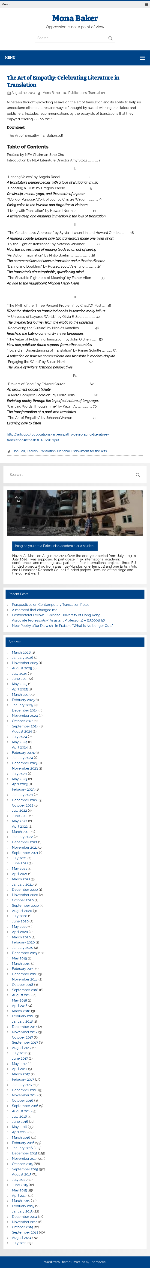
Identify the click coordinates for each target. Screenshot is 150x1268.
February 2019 (23, 969)
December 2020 (25, 890)
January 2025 (22, 705)
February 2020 (23, 942)
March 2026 (21, 652)
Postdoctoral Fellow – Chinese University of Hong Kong (56, 615)
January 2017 (22, 1085)
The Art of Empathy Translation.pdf (35, 135)
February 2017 (23, 1079)
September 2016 (25, 1106)
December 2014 (24, 1217)
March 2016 (21, 1137)
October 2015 (22, 1164)
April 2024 (20, 747)
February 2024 (23, 753)
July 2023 (19, 774)
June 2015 (20, 1185)
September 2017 (25, 1042)
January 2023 (22, 795)
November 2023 (25, 768)
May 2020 (19, 927)
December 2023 (25, 763)
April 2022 (20, 826)
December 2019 (24, 953)
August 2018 (22, 995)
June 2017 (20, 1058)
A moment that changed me (34, 610)
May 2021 (19, 868)
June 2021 (20, 863)
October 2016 (22, 1100)
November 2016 (25, 1095)
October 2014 (22, 1227)
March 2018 (21, 1011)
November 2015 (24, 1159)
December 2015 (24, 1153)
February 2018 (23, 1016)
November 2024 (25, 716)
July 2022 (19, 810)
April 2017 (19, 1069)
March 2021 (21, 879)
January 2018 (22, 1021)
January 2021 (22, 884)
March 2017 (21, 1074)
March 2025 (21, 695)
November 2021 (24, 847)
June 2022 (20, 816)
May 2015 (19, 1190)
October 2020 (23, 900)
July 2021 (19, 858)
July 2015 (19, 1180)
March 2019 (21, 964)
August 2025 (22, 668)
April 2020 (20, 932)
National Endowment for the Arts (82, 451)
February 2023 (23, 789)
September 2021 (25, 853)
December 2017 (24, 1027)
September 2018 (25, 990)
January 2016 (22, 1148)
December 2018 (24, 974)
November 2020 (25, 895)
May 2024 (19, 742)
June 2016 (20, 1122)
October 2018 (22, 985)
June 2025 (20, 679)
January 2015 (22, 1211)
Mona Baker (75, 18)
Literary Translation (41, 451)
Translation (96, 93)
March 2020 (21, 937)
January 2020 (22, 948)
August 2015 (21, 1174)
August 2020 (22, 911)
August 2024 (22, 731)
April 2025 (20, 689)
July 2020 (19, 916)
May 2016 (19, 1127)
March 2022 (21, 832)
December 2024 (25, 710)
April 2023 (20, 784)
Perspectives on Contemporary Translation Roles (50, 605)
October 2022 (22, 805)
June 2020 (20, 921)
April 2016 (19, 1132)
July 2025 (19, 673)
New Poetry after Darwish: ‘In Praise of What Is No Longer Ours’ (62, 626)
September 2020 (25, 905)
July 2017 (19, 1053)
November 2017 (24, 1032)
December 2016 (24, 1090)
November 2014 (24, 1222)
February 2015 (23, 1206)
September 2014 (25, 1232)
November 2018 (25, 979)
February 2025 (23, 700)
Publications (77, 93)
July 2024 (19, 737)
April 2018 (19, 1006)
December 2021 (24, 842)
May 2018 (19, 1000)
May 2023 (19, 779)
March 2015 (21, 1201)
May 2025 (19, 684)
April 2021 (19, 874)
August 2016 (22, 1111)
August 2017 (21, 1048)
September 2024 (25, 726)
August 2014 (21, 1238)
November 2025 (25, 663)
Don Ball (18, 451)
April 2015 (19, 1196)
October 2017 (22, 1037)
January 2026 (22, 658)
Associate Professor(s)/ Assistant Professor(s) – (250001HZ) (58, 620)
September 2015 (25, 1169)
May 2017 (19, 1064)
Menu (5, 4)
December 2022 (25, 800)
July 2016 (19, 1116)
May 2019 (19, 958)
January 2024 (22, 758)
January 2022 (22, 837)
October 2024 (22, 721)
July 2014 (19, 1243)
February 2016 (23, 1143)
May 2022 (19, 821)
